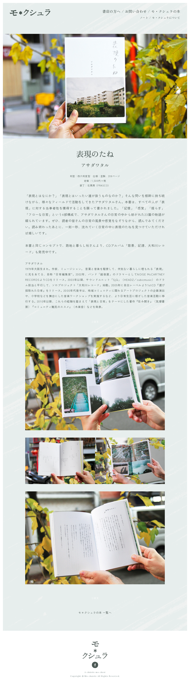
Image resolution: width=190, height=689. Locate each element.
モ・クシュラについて (166, 18)
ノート (144, 18)
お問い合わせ (136, 11)
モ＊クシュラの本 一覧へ (94, 612)
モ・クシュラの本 (165, 11)
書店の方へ (111, 11)
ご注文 (95, 321)
